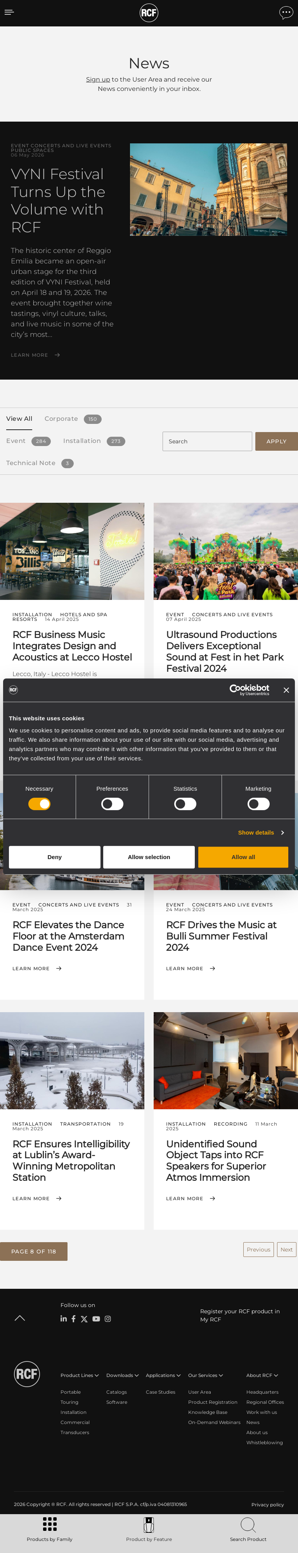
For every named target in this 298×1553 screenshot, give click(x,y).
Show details (256, 832)
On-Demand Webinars (214, 1421)
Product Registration (212, 1401)
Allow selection (149, 857)
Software (116, 1401)
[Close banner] (286, 690)
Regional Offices (265, 1401)
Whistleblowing (264, 1441)
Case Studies (160, 1391)
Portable (71, 1391)
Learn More (30, 355)
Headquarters (262, 1391)
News (253, 1421)
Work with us (261, 1411)
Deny (54, 857)
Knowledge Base (207, 1411)
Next (287, 1248)
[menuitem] (267, 1503)
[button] (34, 1250)
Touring (69, 1401)
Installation (74, 1411)
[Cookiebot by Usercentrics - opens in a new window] (235, 690)
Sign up (98, 79)
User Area (199, 1391)
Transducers (75, 1431)
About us (257, 1431)
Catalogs (116, 1391)
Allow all (243, 857)
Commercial (75, 1421)
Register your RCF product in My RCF (240, 1314)
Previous (258, 1248)
